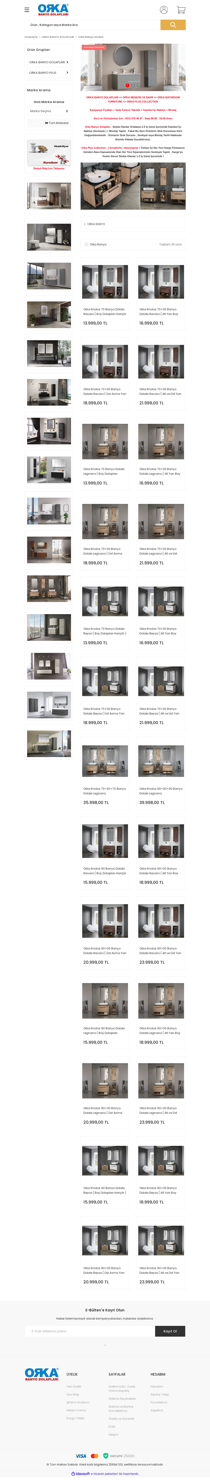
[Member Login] (163, 9)
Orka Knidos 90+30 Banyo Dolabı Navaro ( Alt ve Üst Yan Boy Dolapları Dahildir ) (160, 952)
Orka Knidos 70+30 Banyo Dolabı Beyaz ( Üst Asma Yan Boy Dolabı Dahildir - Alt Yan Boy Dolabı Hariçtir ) (104, 712)
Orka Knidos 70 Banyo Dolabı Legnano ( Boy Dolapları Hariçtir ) (104, 472)
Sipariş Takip (160, 1397)
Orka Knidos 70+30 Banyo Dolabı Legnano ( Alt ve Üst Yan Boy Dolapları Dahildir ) (158, 552)
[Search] (105, 25)
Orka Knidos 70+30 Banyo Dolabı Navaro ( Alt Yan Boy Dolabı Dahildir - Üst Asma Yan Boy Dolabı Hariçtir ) (158, 311)
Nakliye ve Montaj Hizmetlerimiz (121, 1411)
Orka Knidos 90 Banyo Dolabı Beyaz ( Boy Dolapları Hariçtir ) (104, 1192)
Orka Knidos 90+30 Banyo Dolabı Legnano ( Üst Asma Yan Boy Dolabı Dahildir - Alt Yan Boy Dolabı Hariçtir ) (103, 1112)
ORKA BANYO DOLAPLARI (47, 62)
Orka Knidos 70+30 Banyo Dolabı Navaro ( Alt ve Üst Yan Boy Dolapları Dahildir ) (160, 392)
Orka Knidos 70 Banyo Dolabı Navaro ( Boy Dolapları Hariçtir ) (104, 311)
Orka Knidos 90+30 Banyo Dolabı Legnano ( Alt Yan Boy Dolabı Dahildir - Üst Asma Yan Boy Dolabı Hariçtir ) (159, 1032)
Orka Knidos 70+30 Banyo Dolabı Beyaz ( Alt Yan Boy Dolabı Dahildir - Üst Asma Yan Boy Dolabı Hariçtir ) (158, 632)
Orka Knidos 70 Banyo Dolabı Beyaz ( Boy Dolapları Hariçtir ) (104, 632)
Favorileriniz (159, 1405)
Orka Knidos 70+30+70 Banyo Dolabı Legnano (104, 792)
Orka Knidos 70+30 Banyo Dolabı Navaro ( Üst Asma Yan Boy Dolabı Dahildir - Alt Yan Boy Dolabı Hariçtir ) (104, 392)
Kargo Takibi (75, 1421)
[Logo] (53, 9)
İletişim (113, 1437)
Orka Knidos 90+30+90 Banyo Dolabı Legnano (160, 792)
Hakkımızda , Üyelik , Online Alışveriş (122, 1391)
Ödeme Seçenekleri (122, 1401)
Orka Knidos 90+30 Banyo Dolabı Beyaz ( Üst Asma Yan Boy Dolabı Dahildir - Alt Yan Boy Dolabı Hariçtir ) (104, 1273)
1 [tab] (127, 85)
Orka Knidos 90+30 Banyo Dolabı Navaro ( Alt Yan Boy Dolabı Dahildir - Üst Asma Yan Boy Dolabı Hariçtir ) (158, 872)
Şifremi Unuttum (78, 1405)
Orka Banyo (98, 244)
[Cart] (180, 9)
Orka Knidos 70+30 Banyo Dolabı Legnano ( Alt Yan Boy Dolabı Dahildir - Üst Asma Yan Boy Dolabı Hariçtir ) (159, 472)
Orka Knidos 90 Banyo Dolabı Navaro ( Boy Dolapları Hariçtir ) (104, 872)
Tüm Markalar (57, 123)
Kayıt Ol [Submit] (170, 1333)
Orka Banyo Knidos (90, 37)
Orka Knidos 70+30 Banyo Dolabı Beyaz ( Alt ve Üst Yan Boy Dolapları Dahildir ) (159, 712)
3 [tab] (138, 85)
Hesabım (157, 1389)
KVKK (112, 1429)
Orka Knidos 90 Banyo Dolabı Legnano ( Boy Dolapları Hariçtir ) (104, 1032)
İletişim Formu (76, 1413)
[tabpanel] (133, 67)
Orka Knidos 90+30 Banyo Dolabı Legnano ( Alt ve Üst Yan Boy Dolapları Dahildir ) (158, 1112)
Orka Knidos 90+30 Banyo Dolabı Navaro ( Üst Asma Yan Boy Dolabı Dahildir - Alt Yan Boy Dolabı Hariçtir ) (104, 952)
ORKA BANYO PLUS (42, 73)
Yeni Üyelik (74, 1389)
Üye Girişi (73, 1397)
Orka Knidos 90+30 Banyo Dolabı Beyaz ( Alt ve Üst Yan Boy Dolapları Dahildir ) (159, 1273)
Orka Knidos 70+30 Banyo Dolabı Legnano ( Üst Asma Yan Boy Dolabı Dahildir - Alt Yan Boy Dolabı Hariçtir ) (103, 552)
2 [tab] (133, 85)
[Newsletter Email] (105, 1334)
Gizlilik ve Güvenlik (121, 1421)
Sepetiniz (157, 1413)
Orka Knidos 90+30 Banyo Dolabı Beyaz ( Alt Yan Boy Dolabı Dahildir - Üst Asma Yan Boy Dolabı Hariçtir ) (158, 1192)
